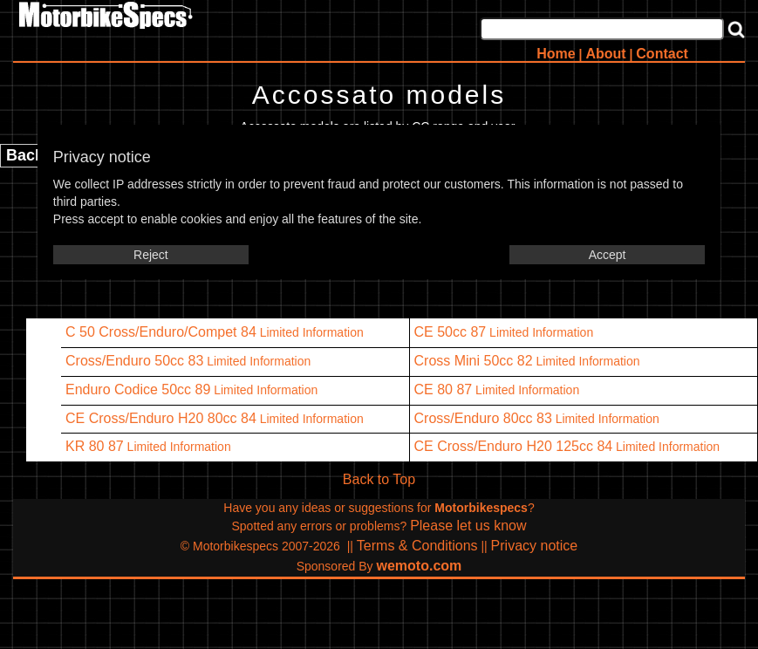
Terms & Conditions (417, 545)
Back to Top (379, 479)
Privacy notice (534, 545)
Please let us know (468, 525)
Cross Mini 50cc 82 (473, 360)
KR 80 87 (94, 446)
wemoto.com (419, 565)
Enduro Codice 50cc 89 (137, 389)
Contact (662, 53)
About (605, 53)
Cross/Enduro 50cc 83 (134, 360)
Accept (607, 255)
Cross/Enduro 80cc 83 (483, 418)
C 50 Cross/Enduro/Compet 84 (160, 331)
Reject (150, 255)
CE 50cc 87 (450, 331)
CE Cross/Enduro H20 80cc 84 (160, 418)
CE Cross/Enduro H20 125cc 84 (513, 446)
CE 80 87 (443, 389)
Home (555, 53)
